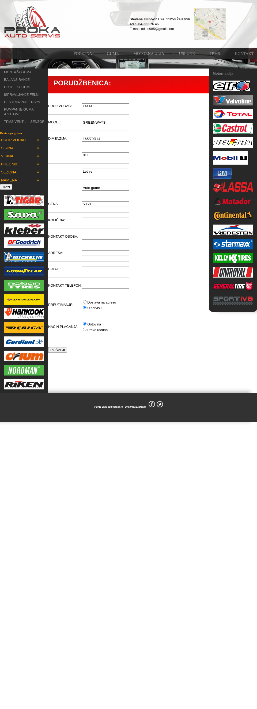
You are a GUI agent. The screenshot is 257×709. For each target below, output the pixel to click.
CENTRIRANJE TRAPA (22, 102)
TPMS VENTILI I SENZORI (25, 122)
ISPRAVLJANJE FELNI (21, 95)
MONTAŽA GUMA (18, 72)
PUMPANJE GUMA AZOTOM (18, 111)
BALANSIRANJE (17, 80)
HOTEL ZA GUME (18, 87)
